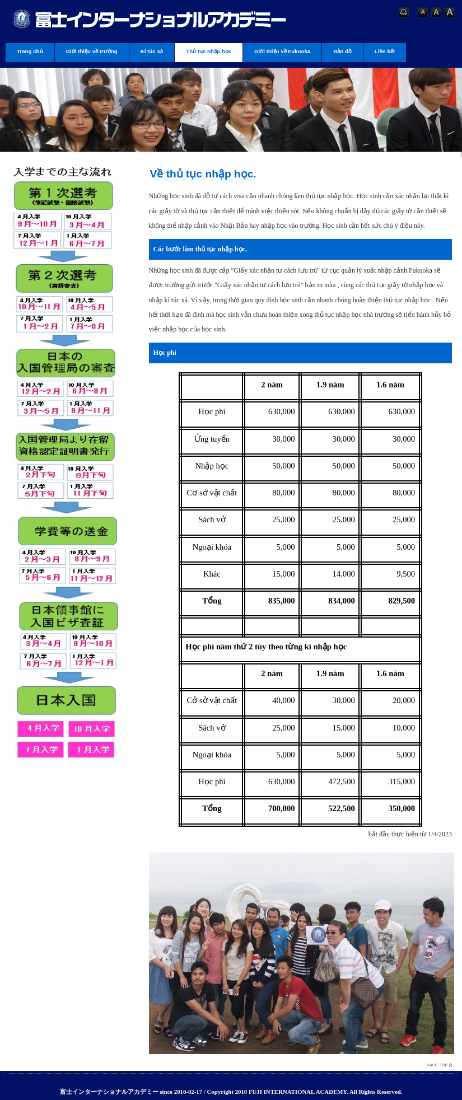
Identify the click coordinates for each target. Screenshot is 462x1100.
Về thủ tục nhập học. (203, 174)
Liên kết (385, 51)
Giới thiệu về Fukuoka (282, 51)
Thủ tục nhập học (208, 51)
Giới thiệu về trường (92, 51)
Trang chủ (30, 51)
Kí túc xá (152, 51)
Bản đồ (342, 51)
